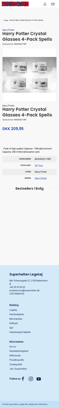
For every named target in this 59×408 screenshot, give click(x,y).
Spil (11, 328)
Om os (12, 346)
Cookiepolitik (15, 364)
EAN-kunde (15, 355)
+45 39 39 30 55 (17, 287)
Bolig (6, 20)
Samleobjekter (16, 314)
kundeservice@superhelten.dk (24, 290)
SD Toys (39, 165)
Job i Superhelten (18, 369)
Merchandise (15, 319)
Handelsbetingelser (19, 351)
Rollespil (13, 323)
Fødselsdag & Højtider (20, 332)
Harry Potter (8, 30)
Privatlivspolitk (16, 360)
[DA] (15, 4)
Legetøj (13, 310)
